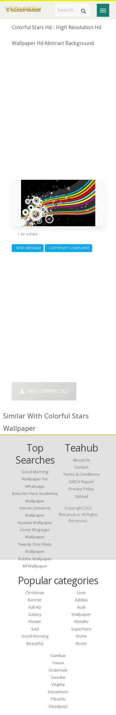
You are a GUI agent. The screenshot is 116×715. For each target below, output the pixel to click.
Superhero (81, 629)
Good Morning (34, 636)
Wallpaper (81, 614)
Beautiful (34, 643)
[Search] (83, 11)
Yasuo (58, 662)
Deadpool (58, 706)
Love (81, 592)
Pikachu (58, 699)
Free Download (44, 391)
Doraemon (58, 692)
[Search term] (73, 10)
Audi (81, 607)
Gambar (58, 655)
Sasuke (58, 677)
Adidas (81, 599)
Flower (35, 621)
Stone (81, 636)
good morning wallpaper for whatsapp (34, 479)
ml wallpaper (35, 566)
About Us (81, 460)
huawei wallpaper (35, 522)
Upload (81, 496)
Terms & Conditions (81, 474)
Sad (35, 629)
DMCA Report (81, 481)
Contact (81, 467)
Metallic (81, 621)
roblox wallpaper (35, 559)
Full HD (34, 607)
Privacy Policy (81, 489)
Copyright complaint (68, 247)
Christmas (34, 592)
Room (81, 643)
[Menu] (103, 10)
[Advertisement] (58, 115)
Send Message (27, 247)
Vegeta (58, 684)
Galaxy (34, 614)
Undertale (58, 670)
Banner (35, 599)
